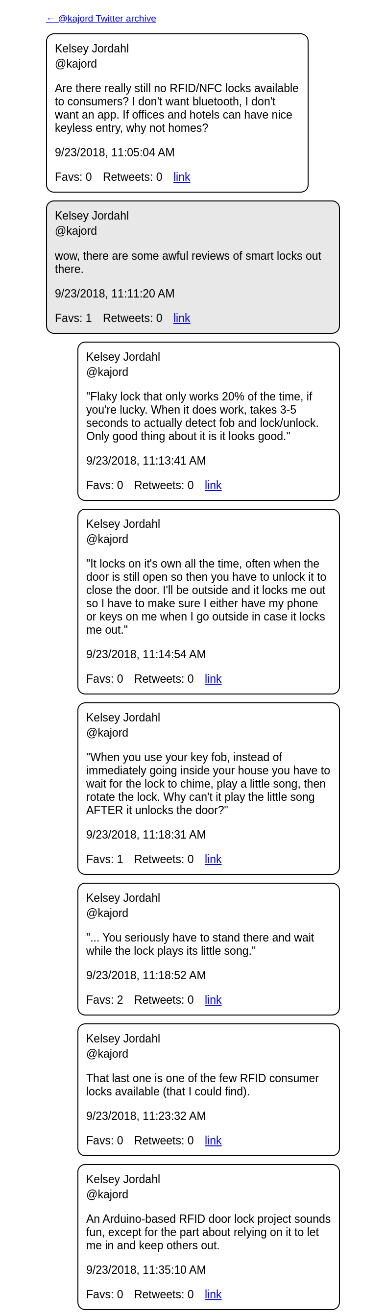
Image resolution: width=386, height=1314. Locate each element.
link (182, 177)
